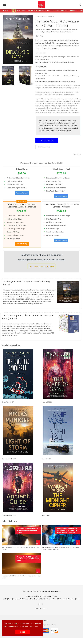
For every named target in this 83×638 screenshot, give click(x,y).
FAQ (5, 599)
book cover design (46, 113)
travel (58, 110)
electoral (70, 99)
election (47, 106)
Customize (47, 140)
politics (42, 99)
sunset (59, 108)
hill (47, 108)
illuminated (73, 108)
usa (55, 99)
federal (64, 103)
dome (60, 101)
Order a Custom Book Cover (41, 266)
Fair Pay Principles (40, 599)
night (59, 106)
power (69, 103)
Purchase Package (22, 193)
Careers (49, 599)
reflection (54, 106)
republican (76, 99)
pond (46, 99)
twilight (68, 101)
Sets (77, 599)
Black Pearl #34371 (8, 402)
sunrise (51, 99)
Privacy (44, 596)
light (50, 108)
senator (37, 108)
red (48, 103)
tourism (48, 101)
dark (59, 103)
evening (42, 110)
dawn (37, 110)
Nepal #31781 (46, 459)
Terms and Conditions (33, 596)
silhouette (65, 108)
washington (65, 110)
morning (69, 106)
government (53, 103)
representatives (51, 110)
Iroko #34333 (46, 516)
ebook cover (67, 113)
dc (70, 110)
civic (78, 101)
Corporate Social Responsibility (23, 599)
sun (64, 101)
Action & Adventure (48, 16)
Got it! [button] (22, 632)
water (63, 106)
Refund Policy (52, 596)
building (73, 101)
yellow (37, 101)
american (54, 101)
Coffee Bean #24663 (9, 459)
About (10, 599)
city (58, 99)
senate (54, 108)
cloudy (43, 108)
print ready (75, 113)
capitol (74, 106)
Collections (71, 599)
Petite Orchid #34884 (9, 516)
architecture (76, 103)
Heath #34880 (47, 402)
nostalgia (38, 106)
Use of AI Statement (60, 599)
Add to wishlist (44, 147)
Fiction (38, 16)
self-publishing (58, 113)
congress (63, 99)
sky (43, 106)
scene (44, 103)
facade (42, 101)
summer (38, 103)
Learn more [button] (33, 626)
